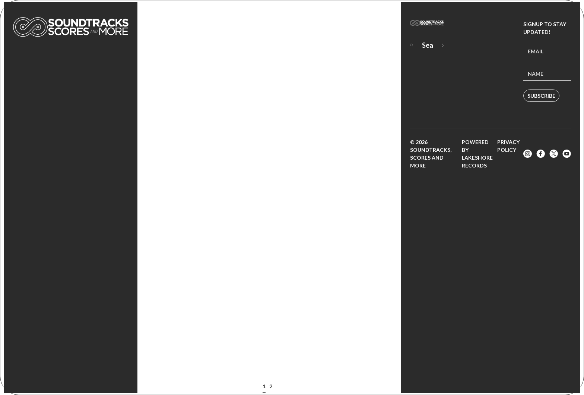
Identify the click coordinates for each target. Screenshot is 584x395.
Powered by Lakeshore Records (477, 154)
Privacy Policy (508, 146)
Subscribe (541, 96)
